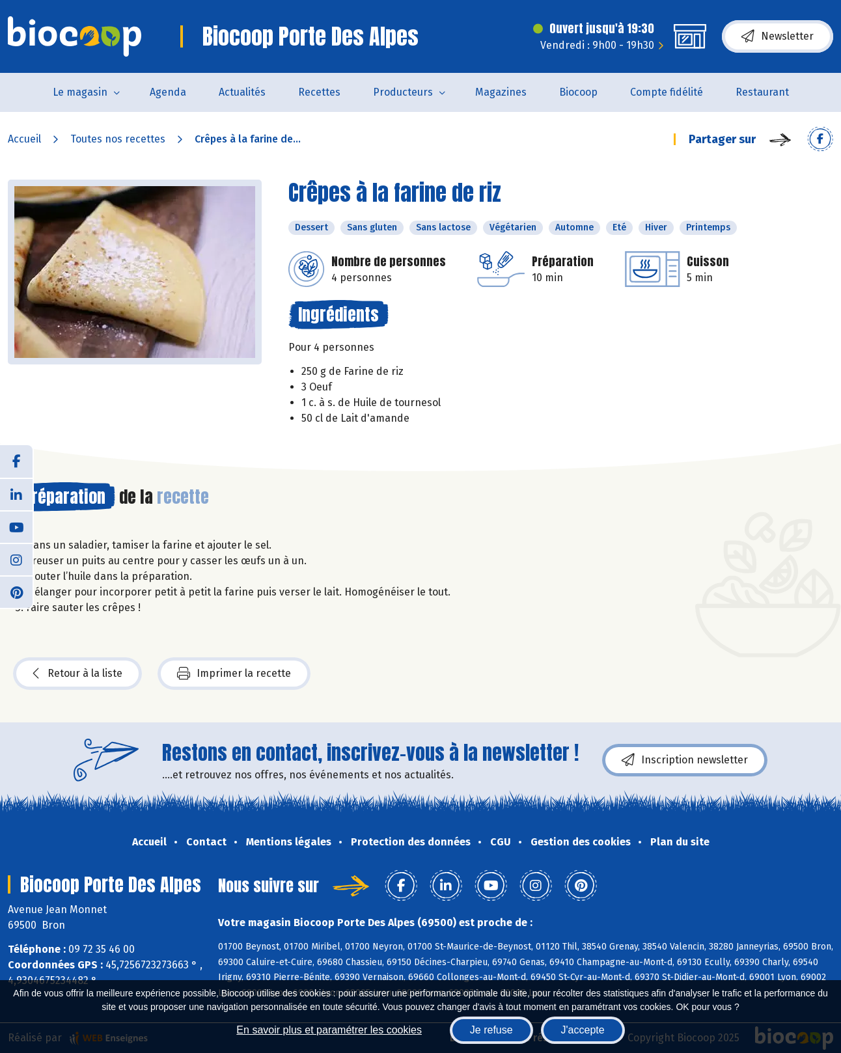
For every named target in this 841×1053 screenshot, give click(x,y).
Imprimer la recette (234, 673)
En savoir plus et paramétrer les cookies (329, 1029)
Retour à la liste (77, 673)
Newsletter (777, 36)
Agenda (168, 92)
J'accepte (583, 1029)
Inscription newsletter (685, 760)
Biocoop (578, 92)
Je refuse (491, 1029)
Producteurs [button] (403, 92)
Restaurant (762, 92)
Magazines (501, 92)
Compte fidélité (666, 92)
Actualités (242, 92)
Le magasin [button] (80, 92)
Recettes (319, 92)
